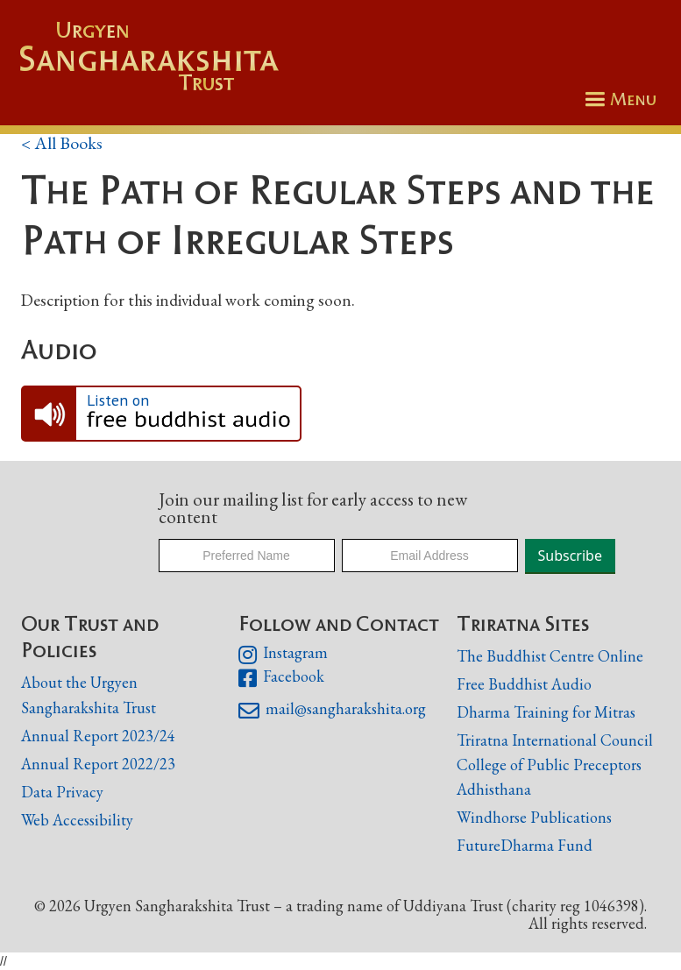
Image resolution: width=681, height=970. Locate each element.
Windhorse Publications (534, 817)
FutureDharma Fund (524, 845)
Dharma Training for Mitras (546, 712)
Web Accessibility (77, 820)
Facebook (280, 678)
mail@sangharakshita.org (331, 710)
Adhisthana (494, 789)
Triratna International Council (555, 740)
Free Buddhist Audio (524, 684)
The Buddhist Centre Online (550, 656)
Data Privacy (62, 792)
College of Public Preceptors (549, 765)
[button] (618, 99)
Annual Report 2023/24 (98, 736)
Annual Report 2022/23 (98, 764)
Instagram (282, 654)
